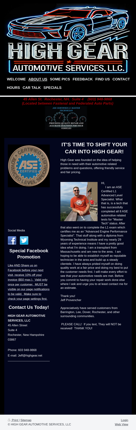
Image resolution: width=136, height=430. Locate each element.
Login (124, 420)
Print (13, 420)
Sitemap (25, 420)
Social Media (16, 230)
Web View (121, 424)
